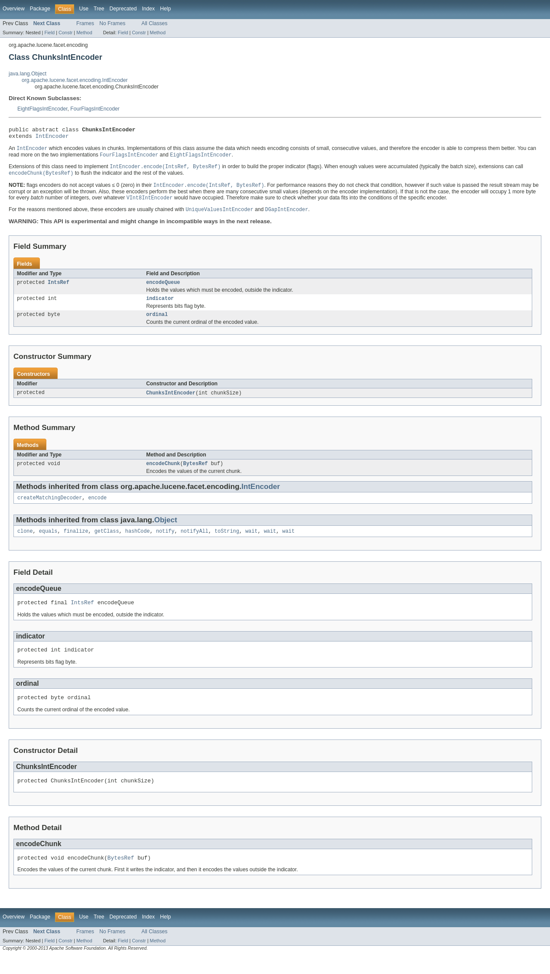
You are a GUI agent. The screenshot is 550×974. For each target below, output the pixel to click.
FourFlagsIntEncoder (95, 109)
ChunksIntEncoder (170, 401)
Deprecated (123, 9)
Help (165, 9)
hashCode (137, 542)
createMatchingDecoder (49, 508)
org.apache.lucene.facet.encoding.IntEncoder (75, 80)
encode (97, 508)
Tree (99, 9)
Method (84, 32)
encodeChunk (163, 472)
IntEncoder (52, 138)
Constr (65, 32)
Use (83, 9)
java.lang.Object (27, 74)
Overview (14, 9)
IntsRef (58, 288)
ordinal (157, 322)
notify (165, 542)
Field (49, 32)
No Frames (112, 23)
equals (48, 542)
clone (25, 542)
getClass (106, 542)
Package (40, 9)
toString (227, 542)
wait (251, 542)
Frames (85, 23)
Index (148, 9)
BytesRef (195, 472)
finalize (76, 542)
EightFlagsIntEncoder (42, 109)
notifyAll (194, 542)
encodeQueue (163, 288)
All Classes (154, 23)
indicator (160, 305)
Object (165, 530)
